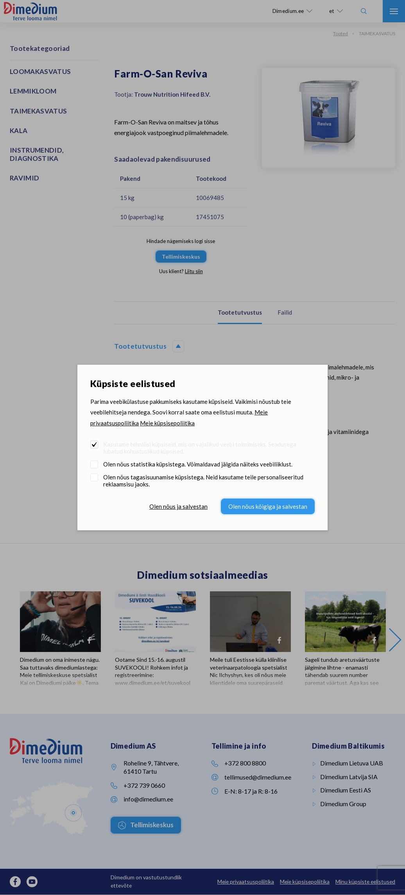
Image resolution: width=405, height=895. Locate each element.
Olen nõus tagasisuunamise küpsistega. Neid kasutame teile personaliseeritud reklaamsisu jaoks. (203, 481)
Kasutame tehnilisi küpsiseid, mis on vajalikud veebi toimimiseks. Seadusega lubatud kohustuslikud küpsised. (199, 448)
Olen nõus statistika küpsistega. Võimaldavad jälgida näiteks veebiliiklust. (197, 464)
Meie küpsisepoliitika (167, 423)
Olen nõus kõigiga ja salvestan (267, 506)
